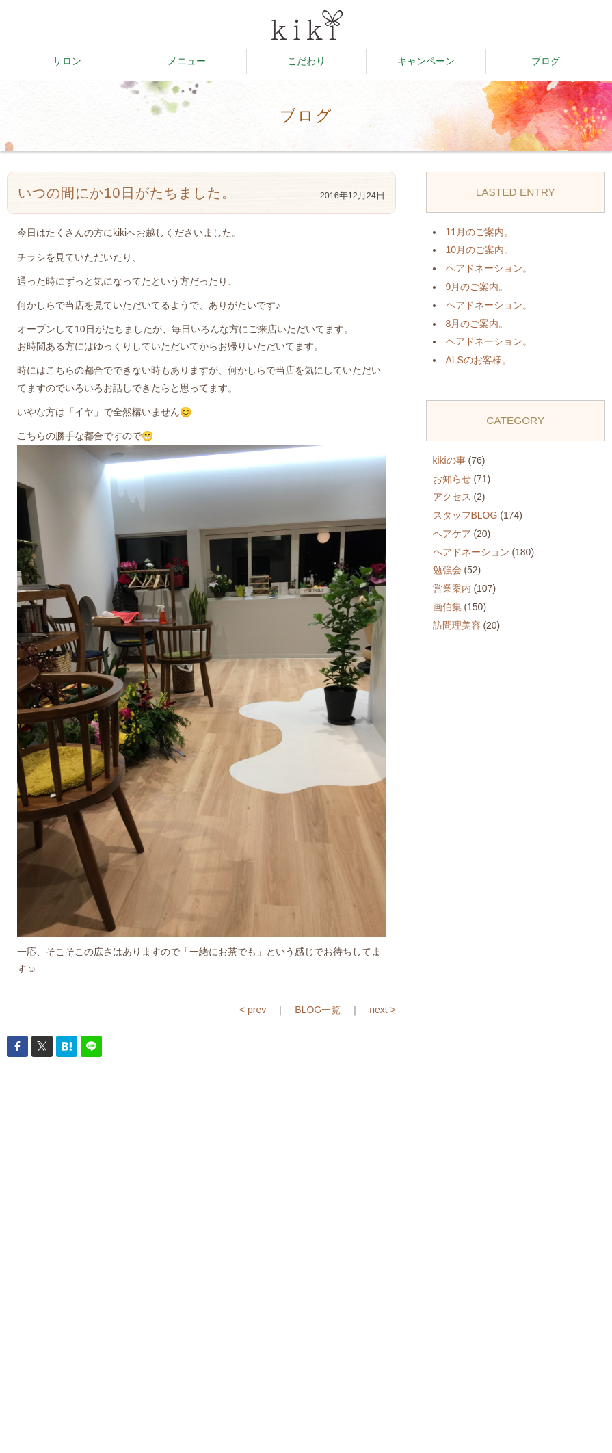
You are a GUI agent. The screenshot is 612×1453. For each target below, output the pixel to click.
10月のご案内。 (480, 249)
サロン (67, 60)
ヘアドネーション (471, 552)
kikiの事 (449, 460)
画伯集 (447, 606)
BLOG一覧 (318, 1009)
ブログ (545, 60)
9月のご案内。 (477, 286)
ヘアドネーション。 (489, 268)
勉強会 (447, 569)
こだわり (306, 60)
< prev (252, 1009)
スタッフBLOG (465, 515)
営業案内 (452, 588)
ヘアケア (452, 533)
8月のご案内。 (477, 323)
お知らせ (452, 478)
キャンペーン (426, 60)
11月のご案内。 (480, 231)
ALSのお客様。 (478, 359)
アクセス (452, 496)
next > (382, 1009)
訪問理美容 (457, 625)
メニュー (187, 60)
